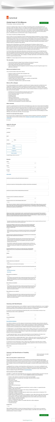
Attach (14, 145)
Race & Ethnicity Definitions (11, 321)
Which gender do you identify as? (12, 274)
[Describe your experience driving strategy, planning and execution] (28, 193)
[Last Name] (21, 134)
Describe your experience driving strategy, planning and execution (18, 190)
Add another (9, 174)
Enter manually (14, 153)
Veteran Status (9, 345)
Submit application (44, 415)
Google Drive (14, 150)
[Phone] (25, 142)
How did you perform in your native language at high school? (16, 200)
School (8, 161)
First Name (9, 128)
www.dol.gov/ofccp (28, 369)
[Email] (21, 138)
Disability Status (9, 404)
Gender (8, 313)
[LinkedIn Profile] (21, 259)
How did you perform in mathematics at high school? (15, 196)
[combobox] (7, 141)
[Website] (21, 255)
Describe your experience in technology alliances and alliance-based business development (22, 184)
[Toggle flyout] (12, 141)
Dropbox (13, 148)
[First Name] (21, 130)
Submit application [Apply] (44, 22)
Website (8, 253)
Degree (8, 165)
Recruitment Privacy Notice (11, 270)
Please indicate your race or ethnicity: (13, 291)
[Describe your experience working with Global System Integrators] (28, 181)
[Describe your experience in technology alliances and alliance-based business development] (28, 187)
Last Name (9, 132)
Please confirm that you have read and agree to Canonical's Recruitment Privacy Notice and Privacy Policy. (21, 267)
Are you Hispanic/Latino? (11, 317)
